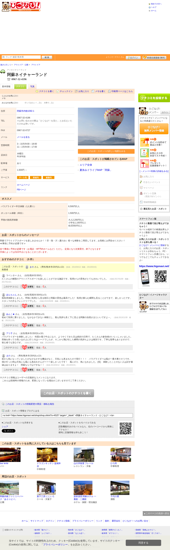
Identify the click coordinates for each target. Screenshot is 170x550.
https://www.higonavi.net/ (154, 266)
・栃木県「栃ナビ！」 (41, 530)
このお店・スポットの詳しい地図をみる (106, 151)
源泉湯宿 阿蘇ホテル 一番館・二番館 (85, 498)
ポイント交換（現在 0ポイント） (152, 195)
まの (32, 267)
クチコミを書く (46, 91)
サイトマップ (36, 521)
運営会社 (116, 521)
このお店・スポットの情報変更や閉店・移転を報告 (29, 404)
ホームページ (23, 185)
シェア (5, 426)
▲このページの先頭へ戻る (156, 513)
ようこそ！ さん (115, 57)
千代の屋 (114, 496)
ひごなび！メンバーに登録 (152, 245)
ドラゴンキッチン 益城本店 (49, 465)
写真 (32, 86)
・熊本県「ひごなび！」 (76, 530)
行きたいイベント (151, 182)
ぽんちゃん (11, 295)
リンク (99, 521)
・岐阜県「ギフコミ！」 (110, 533)
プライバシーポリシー (83, 521)
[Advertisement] (87, 27)
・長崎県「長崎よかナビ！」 (145, 530)
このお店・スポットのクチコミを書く (67, 393)
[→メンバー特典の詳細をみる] (154, 171)
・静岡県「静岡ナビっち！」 (111, 530)
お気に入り (83, 91)
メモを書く (100, 91)
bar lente (4, 463)
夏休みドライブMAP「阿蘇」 (96, 170)
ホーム (153, 11)
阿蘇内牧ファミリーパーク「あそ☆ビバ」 (11, 498)
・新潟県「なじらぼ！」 (76, 533)
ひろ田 (113, 463)
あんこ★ (10, 314)
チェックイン (66, 91)
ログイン (133, 57)
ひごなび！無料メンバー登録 (154, 129)
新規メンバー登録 (154, 57)
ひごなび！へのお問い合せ (135, 521)
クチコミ (20, 86)
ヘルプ (153, 7)
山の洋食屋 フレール (83, 463)
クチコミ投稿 (63, 521)
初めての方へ (156, 4)
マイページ (148, 188)
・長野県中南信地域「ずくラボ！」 (148, 533)
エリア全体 (86, 164)
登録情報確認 (149, 202)
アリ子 (9, 333)
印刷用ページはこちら (122, 91)
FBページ (21, 189)
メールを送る (23, 137)
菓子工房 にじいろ (45, 496)
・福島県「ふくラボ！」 (42, 533)
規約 (107, 521)
